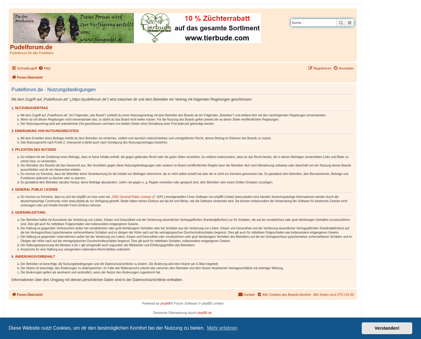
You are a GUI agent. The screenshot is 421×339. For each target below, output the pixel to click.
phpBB (165, 303)
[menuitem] (44, 68)
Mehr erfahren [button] (222, 328)
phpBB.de (204, 313)
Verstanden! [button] (387, 328)
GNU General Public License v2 (133, 197)
